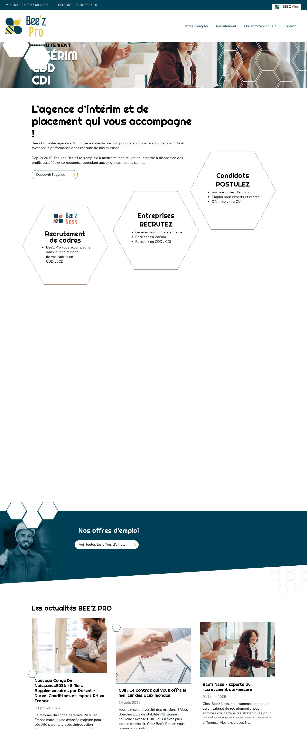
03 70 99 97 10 (85, 5)
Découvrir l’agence (50, 255)
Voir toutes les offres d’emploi (102, 625)
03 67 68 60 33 (37, 5)
